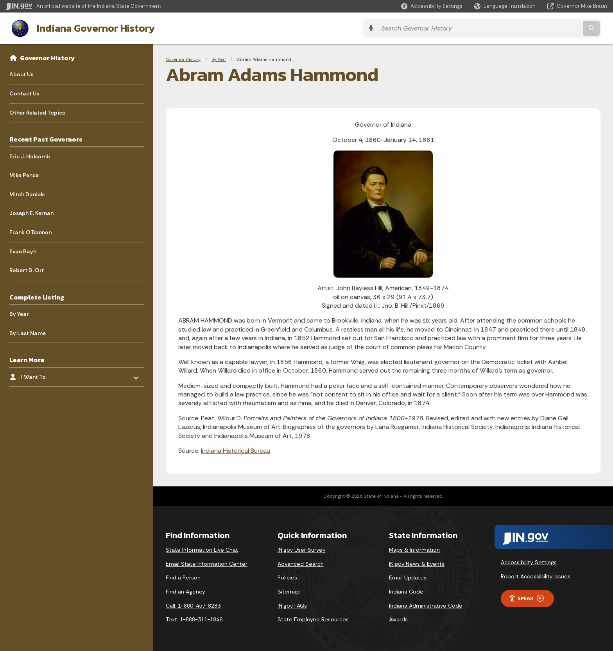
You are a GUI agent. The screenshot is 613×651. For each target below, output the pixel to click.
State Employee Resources (313, 618)
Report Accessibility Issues (535, 575)
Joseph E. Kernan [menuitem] (31, 212)
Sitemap (289, 590)
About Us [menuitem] (21, 73)
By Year (219, 58)
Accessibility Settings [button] (529, 561)
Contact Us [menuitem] (24, 92)
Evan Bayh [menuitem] (22, 250)
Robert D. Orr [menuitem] (26, 269)
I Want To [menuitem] (44, 374)
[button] (431, 6)
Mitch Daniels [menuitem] (27, 193)
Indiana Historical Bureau (235, 450)
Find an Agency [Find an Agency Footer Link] (185, 590)
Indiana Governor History (89, 27)
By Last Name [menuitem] (27, 332)
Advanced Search (301, 563)
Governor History (47, 57)
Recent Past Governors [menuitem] (45, 138)
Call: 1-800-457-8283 (193, 604)
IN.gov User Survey (302, 548)
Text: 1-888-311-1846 (194, 618)
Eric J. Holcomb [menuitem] (29, 155)
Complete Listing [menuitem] (36, 296)
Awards (398, 618)
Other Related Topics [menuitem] (37, 111)
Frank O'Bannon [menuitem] (30, 231)
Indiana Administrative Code (425, 604)
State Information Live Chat (202, 548)
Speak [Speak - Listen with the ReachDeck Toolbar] (526, 597)
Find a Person (183, 576)
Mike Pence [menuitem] (24, 174)
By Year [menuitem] (19, 313)
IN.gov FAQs (292, 604)
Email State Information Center (206, 563)
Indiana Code (406, 590)
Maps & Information (414, 548)
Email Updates (408, 576)
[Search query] (533, 28)
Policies (287, 576)
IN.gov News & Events (417, 563)
